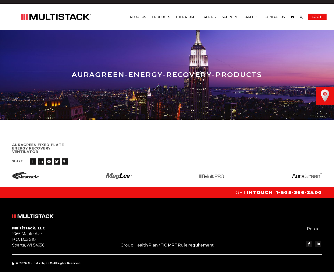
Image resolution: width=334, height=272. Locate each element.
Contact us (275, 17)
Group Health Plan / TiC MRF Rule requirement (167, 245)
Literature (185, 17)
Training (208, 17)
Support (230, 17)
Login (317, 17)
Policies (315, 228)
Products (161, 17)
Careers (251, 17)
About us (138, 17)
